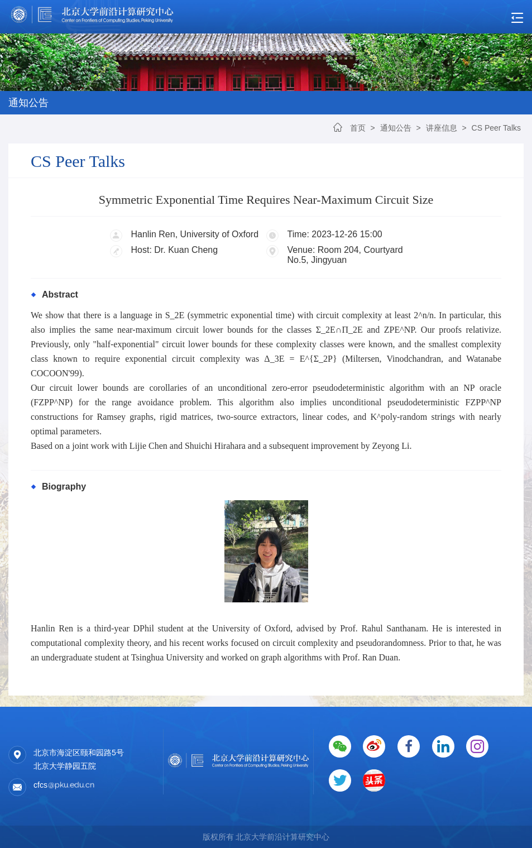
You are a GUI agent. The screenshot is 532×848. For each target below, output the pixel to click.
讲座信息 (441, 127)
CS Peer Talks (496, 127)
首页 (358, 127)
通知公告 (395, 127)
